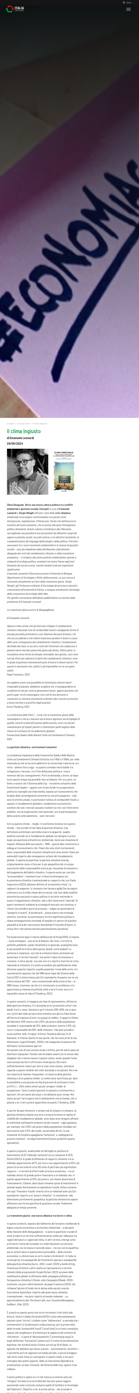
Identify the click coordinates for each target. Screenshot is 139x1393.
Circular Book (23, 423)
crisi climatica (62, 512)
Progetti (10, 423)
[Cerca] (128, 2)
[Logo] (16, 9)
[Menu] (128, 9)
